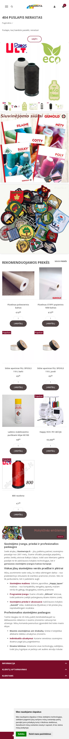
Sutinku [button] (21, 734)
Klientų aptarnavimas (14, 669)
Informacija (8, 663)
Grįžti (34, 39)
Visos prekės (61, 261)
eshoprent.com (47, 688)
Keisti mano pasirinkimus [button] (40, 734)
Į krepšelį (18, 323)
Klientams (7, 675)
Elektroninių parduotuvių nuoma (28, 688)
